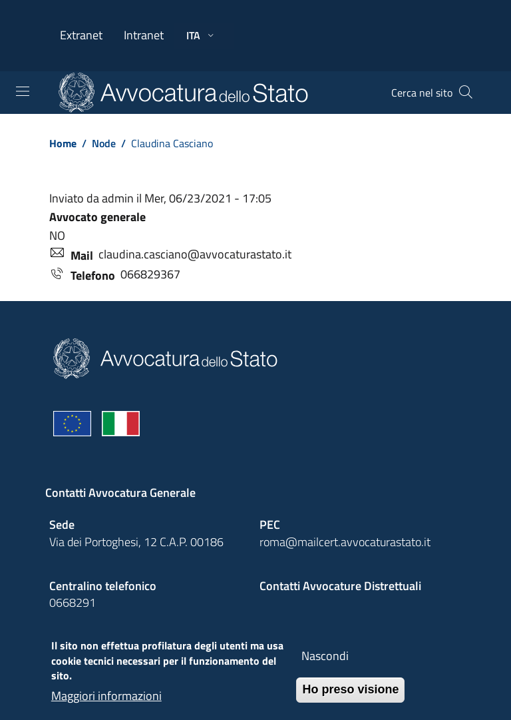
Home (63, 143)
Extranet (81, 35)
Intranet (144, 35)
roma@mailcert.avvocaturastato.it (344, 542)
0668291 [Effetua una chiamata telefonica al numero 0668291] (72, 602)
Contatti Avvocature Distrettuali (340, 586)
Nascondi (325, 663)
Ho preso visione (350, 696)
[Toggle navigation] (23, 91)
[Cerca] (466, 93)
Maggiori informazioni (106, 702)
